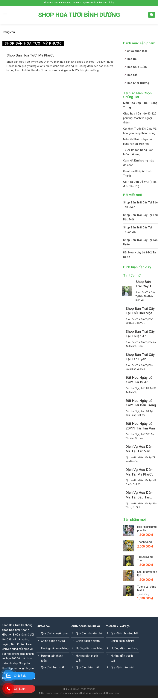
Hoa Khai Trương (138, 83)
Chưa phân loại (137, 51)
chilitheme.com (111, 693)
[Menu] (5, 14)
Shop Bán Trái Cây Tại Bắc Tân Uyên (140, 205)
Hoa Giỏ (132, 75)
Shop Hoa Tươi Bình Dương (79, 15)
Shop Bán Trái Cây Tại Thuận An (137, 230)
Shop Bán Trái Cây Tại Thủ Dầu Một (140, 217)
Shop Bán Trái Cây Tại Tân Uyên (140, 242)
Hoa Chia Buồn (137, 67)
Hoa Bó (132, 59)
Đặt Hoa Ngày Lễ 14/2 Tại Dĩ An (140, 255)
